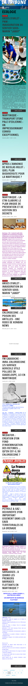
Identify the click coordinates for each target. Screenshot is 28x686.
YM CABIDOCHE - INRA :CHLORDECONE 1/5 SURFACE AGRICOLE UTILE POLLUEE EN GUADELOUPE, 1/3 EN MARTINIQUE (13, 368)
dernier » (14, 675)
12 (12, 672)
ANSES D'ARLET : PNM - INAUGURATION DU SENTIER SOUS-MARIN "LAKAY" (12, 24)
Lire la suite (18, 110)
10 (6, 672)
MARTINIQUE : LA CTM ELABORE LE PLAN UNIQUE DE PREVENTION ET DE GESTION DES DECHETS (12, 205)
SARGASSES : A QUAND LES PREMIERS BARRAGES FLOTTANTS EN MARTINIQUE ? (10, 580)
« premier (5, 670)
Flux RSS (14, 680)
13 (15, 672)
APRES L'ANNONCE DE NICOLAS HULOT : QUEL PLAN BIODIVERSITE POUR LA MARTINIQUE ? (13, 170)
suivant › (8, 675)
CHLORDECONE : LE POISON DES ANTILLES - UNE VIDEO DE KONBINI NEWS (12, 319)
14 (18, 672)
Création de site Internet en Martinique (14, 683)
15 (21, 672)
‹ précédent (12, 670)
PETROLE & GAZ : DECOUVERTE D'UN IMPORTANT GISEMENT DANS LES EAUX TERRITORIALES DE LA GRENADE (13, 518)
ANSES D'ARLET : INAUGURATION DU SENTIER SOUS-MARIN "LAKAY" (12, 288)
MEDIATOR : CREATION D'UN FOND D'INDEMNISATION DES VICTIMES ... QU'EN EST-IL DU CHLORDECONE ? (12, 444)
